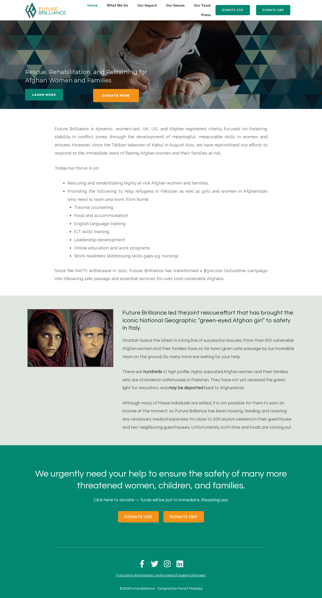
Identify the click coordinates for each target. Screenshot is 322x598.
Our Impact (147, 5)
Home (92, 5)
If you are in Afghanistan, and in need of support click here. (161, 571)
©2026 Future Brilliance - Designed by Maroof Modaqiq (161, 585)
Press (206, 15)
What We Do (117, 5)
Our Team (202, 5)
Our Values (175, 5)
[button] (233, 10)
